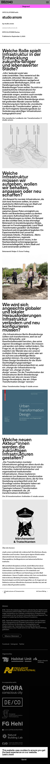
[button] (25, 522)
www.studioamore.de (9, 28)
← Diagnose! (25, 6)
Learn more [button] (8, 754)
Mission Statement (12, 636)
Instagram (14, 644)
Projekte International (24, 611)
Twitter (21, 644)
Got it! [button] (23, 760)
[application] (25, 522)
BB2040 (7, 2)
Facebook (5, 644)
